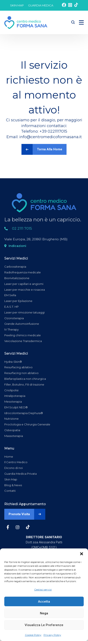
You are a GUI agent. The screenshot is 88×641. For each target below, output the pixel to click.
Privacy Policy (52, 635)
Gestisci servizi (43, 589)
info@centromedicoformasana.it (50, 137)
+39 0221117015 (53, 131)
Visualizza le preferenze (44, 625)
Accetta (44, 601)
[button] (81, 554)
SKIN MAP (17, 5)
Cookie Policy (33, 635)
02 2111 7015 (22, 228)
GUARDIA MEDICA (40, 5)
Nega (44, 613)
